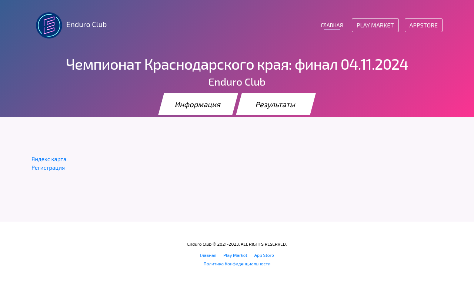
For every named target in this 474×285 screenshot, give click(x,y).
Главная (208, 255)
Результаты (276, 104)
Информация (198, 104)
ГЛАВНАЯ (332, 25)
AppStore (424, 25)
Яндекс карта (48, 159)
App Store (264, 255)
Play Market (375, 25)
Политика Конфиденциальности (237, 263)
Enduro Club (69, 25)
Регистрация (48, 167)
